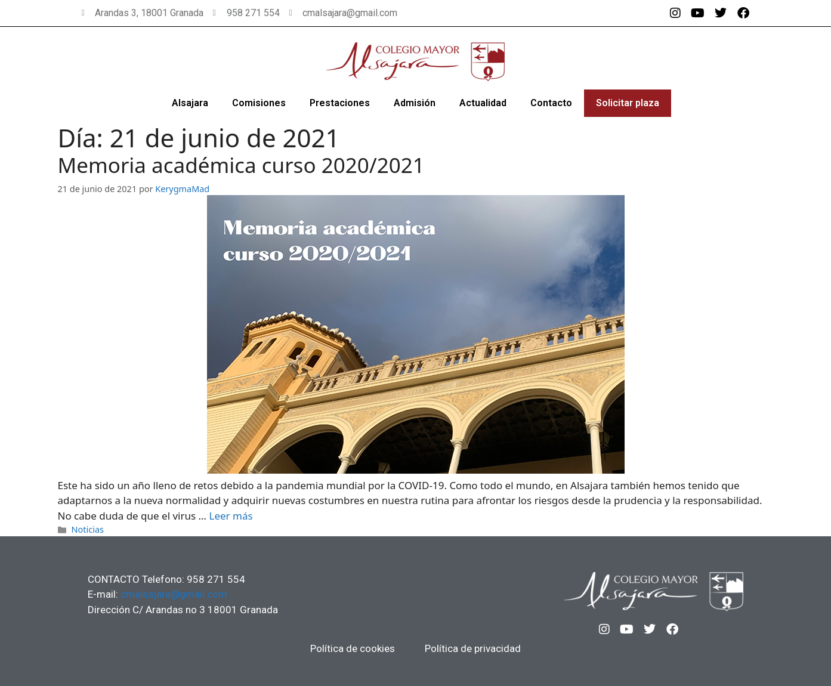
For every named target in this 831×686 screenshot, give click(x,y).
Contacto (551, 103)
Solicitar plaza (627, 103)
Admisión (414, 103)
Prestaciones (340, 103)
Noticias (88, 529)
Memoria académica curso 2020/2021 (241, 165)
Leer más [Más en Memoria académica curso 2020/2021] (230, 516)
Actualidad (482, 103)
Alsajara (190, 103)
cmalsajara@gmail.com (174, 594)
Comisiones (259, 103)
